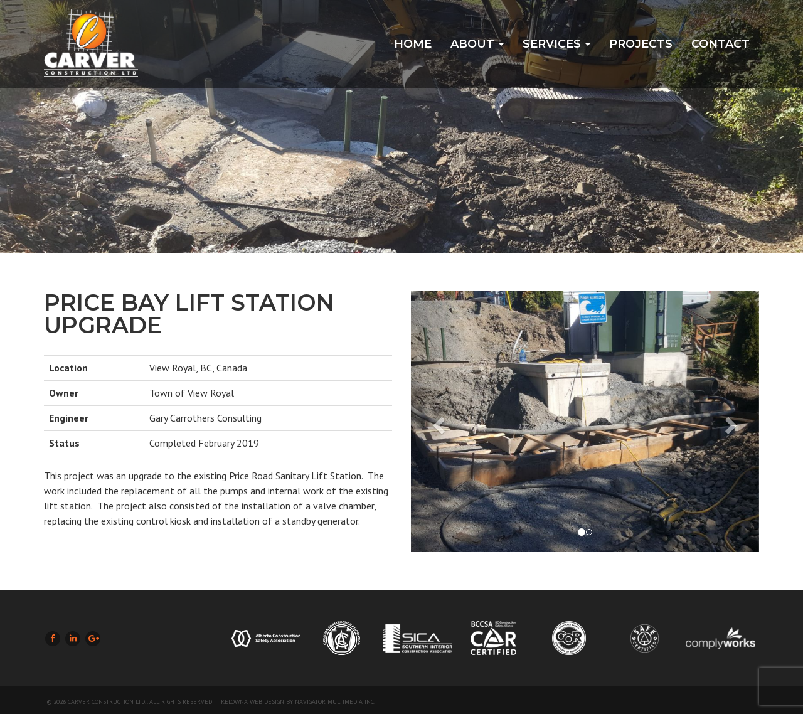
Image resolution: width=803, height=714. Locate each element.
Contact (720, 44)
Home (413, 44)
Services (556, 44)
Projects (641, 44)
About (477, 44)
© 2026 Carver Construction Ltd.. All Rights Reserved (129, 702)
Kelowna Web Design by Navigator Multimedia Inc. (298, 702)
